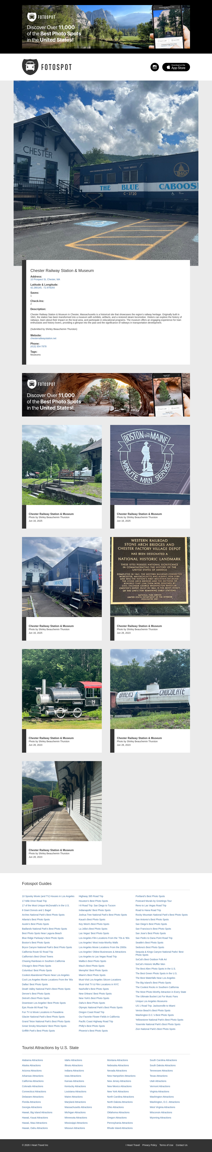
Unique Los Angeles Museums (151, 1001)
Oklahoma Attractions (118, 1112)
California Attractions (33, 1081)
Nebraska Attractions (118, 1065)
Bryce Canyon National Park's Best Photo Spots (47, 947)
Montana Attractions (117, 1060)
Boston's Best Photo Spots (36, 942)
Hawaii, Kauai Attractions (35, 1117)
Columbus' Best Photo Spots (37, 970)
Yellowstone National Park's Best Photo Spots (159, 1019)
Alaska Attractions (31, 1065)
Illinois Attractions (74, 1065)
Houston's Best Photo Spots (93, 901)
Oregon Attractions (117, 1117)
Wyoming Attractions (160, 1117)
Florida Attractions (31, 1102)
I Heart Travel (133, 1145)
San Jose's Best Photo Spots (151, 933)
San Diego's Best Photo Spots (151, 924)
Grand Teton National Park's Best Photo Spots (46, 1021)
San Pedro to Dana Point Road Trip (154, 938)
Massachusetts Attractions (78, 1107)
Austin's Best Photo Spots (35, 924)
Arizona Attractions (32, 1070)
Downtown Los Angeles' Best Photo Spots (44, 1003)
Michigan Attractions (75, 1112)
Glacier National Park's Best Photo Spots (43, 1016)
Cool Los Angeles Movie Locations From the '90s (47, 979)
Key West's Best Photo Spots (94, 924)
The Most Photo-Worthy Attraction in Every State (161, 992)
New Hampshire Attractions (121, 1075)
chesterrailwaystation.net (43, 338)
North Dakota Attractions (120, 1102)
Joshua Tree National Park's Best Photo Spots (103, 914)
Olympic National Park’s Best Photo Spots (100, 1007)
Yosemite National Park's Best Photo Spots (158, 1024)
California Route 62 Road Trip (37, 951)
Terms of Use (166, 1145)
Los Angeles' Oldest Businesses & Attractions (102, 951)
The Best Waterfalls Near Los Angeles (155, 978)
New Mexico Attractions (119, 1086)
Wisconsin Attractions (161, 1112)
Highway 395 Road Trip (91, 896)
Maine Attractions (74, 1096)
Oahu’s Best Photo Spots (92, 1003)
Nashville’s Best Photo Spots (94, 989)
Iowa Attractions (73, 1075)
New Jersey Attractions (119, 1081)
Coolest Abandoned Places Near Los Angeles (46, 975)
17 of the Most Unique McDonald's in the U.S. (46, 905)
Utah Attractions (158, 1081)
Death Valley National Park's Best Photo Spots (46, 989)
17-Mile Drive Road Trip (34, 901)
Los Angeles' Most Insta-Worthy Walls (98, 942)
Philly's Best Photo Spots (92, 1026)
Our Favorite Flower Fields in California (99, 1016)
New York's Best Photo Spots (94, 998)
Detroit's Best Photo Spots (35, 998)
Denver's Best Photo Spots (36, 993)
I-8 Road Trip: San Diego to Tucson (97, 905)
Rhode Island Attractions (120, 1128)
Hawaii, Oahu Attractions (35, 1128)
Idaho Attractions (73, 1060)
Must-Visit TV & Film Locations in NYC (99, 984)
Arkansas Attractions (33, 1075)
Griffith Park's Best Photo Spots (38, 1030)
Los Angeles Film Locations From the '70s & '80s (104, 938)
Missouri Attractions (75, 1128)
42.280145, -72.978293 (42, 287)
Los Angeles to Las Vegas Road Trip (98, 956)
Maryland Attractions (75, 1102)
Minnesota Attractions (76, 1117)
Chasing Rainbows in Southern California (43, 961)
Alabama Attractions (32, 1060)
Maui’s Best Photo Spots (91, 965)
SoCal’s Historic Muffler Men (150, 964)
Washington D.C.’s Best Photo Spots (155, 1015)
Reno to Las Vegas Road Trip (151, 905)
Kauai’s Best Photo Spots (92, 919)
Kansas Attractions (74, 1081)
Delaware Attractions (33, 1096)
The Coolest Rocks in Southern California (157, 987)
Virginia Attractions (159, 1091)
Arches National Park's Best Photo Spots (43, 914)
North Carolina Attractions (120, 1096)
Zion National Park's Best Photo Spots (155, 1029)
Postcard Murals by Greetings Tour (154, 901)
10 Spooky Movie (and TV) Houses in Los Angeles (48, 896)
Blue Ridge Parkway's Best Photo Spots (43, 938)
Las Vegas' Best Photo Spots (94, 933)
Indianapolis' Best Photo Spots (95, 910)
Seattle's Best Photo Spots (149, 942)
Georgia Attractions (32, 1107)
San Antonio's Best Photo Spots (152, 919)
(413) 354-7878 (38, 346)
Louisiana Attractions (75, 1091)
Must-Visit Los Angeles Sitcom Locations (100, 979)
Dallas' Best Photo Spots (35, 984)
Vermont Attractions (160, 1086)
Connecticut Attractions (34, 1091)
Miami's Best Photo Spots (92, 975)
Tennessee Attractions (161, 1070)
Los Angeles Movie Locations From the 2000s (102, 947)
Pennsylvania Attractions (120, 1123)
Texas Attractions (159, 1075)
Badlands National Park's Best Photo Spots (44, 928)
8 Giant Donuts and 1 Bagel (36, 910)
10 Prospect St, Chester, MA (45, 279)
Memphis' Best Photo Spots (93, 970)
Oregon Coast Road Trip (91, 1012)
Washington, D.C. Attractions (165, 1102)
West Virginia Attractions (162, 1107)
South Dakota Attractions (163, 1065)
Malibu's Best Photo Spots (92, 961)
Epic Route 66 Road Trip (35, 1007)
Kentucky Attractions (75, 1086)
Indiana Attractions (74, 1070)
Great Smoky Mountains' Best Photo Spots (44, 1026)
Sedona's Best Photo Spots (150, 947)
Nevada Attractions (117, 1070)
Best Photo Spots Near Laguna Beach (42, 933)
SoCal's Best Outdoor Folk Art (151, 959)
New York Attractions (118, 1091)
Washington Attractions (162, 1096)
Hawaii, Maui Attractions (34, 1123)
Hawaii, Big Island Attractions (37, 1112)
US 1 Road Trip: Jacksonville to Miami (155, 1005)
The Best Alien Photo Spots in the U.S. (156, 968)
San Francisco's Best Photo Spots (153, 928)
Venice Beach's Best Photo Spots (153, 1010)
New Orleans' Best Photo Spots (95, 993)
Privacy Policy (149, 1145)
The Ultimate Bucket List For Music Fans (157, 996)
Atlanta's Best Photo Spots (36, 919)
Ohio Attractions (115, 1107)
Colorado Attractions (32, 1086)
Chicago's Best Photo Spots (36, 965)
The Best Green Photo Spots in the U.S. (156, 973)
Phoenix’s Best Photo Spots (93, 1030)
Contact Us (181, 1145)
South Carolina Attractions (163, 1060)
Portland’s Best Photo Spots (150, 896)
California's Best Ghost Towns (37, 956)
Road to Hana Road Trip (148, 910)
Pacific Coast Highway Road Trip (96, 1021)
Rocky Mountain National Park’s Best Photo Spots (162, 914)
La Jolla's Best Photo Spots (93, 928)
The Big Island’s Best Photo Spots (153, 982)
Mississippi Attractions (76, 1123)
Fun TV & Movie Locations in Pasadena (42, 1012)
